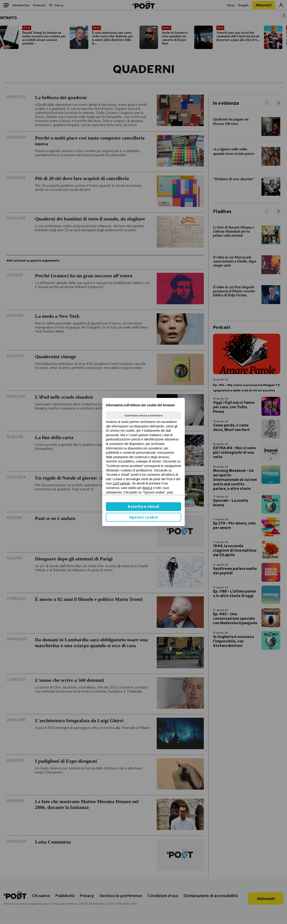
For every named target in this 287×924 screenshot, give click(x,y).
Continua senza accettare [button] (143, 415)
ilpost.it (147, 488)
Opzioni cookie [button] (143, 517)
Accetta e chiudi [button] (143, 506)
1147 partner (121, 483)
